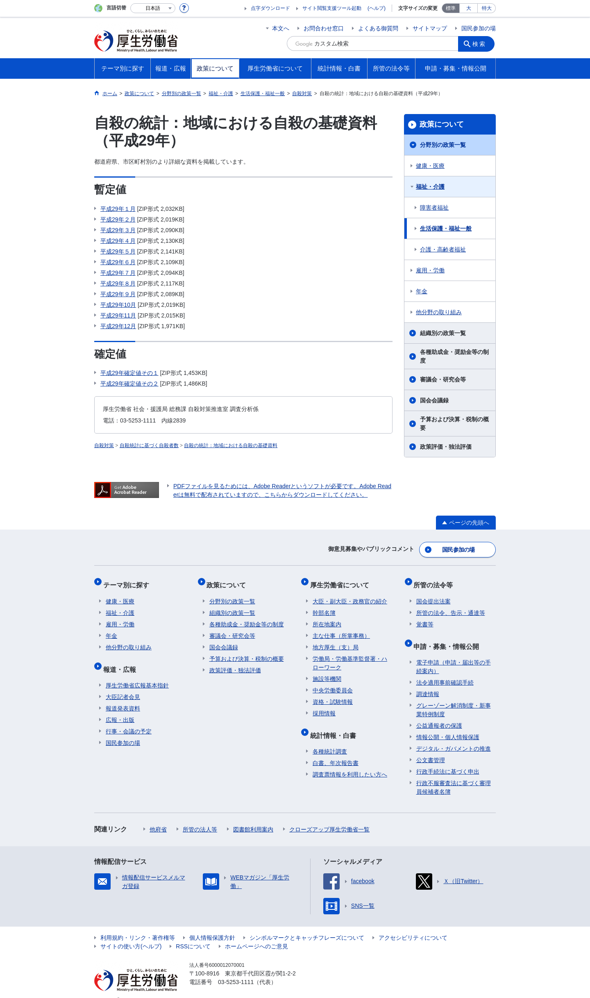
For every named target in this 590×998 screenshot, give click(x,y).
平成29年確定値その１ (129, 373)
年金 (421, 291)
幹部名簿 (324, 605)
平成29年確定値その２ (129, 383)
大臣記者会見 (123, 684)
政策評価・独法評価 (446, 446)
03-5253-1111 (236, 969)
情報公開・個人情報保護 (447, 724)
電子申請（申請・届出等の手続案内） (453, 654)
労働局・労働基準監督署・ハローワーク (350, 655)
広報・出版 (120, 707)
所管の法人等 (200, 816)
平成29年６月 (118, 262)
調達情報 (427, 681)
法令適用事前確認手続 (445, 670)
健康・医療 (430, 165)
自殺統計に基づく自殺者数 (149, 445)
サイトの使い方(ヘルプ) (130, 933)
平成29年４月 (118, 241)
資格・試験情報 (333, 694)
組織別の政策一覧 (443, 333)
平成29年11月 (118, 315)
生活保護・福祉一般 (446, 228)
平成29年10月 (118, 304)
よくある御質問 (378, 28)
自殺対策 (104, 445)
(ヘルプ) (377, 8)
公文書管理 (430, 747)
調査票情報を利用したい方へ (350, 761)
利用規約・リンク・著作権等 (137, 925)
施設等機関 (327, 671)
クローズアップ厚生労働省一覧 (329, 816)
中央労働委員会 (333, 683)
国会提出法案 (433, 594)
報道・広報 (122, 658)
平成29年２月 (118, 219)
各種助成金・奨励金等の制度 (454, 356)
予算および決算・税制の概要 (454, 423)
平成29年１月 (118, 209)
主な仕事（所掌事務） (341, 628)
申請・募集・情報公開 (449, 636)
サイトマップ (430, 28)
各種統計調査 (330, 738)
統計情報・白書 (336, 725)
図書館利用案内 (253, 816)
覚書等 (424, 617)
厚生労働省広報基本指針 (137, 672)
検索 (481, 43)
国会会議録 (434, 400)
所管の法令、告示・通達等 (450, 605)
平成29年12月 (118, 326)
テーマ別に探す (129, 580)
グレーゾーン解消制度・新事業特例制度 (453, 697)
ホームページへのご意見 (256, 933)
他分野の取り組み (439, 312)
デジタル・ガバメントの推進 (453, 736)
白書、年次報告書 (336, 750)
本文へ (280, 28)
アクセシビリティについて (413, 925)
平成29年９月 (118, 294)
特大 (487, 8)
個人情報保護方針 (212, 925)
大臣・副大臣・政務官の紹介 (350, 594)
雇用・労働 (430, 270)
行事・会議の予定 (129, 718)
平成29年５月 (118, 251)
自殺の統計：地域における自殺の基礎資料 (230, 445)
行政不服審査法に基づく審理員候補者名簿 (453, 774)
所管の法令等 (436, 580)
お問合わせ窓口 (324, 28)
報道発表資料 (123, 695)
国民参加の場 (478, 28)
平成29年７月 (118, 272)
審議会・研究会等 (443, 379)
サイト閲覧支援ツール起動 (331, 8)
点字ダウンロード (270, 8)
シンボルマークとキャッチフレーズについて (307, 925)
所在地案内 (327, 617)
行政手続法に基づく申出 (447, 759)
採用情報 (324, 706)
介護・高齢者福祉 (443, 249)
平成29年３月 (118, 230)
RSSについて (193, 933)
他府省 (158, 816)
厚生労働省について (342, 580)
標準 (451, 8)
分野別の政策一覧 (443, 145)
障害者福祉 (434, 207)
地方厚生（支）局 (336, 640)
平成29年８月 (118, 283)
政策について (442, 124)
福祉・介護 (430, 186)
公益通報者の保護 (439, 713)
